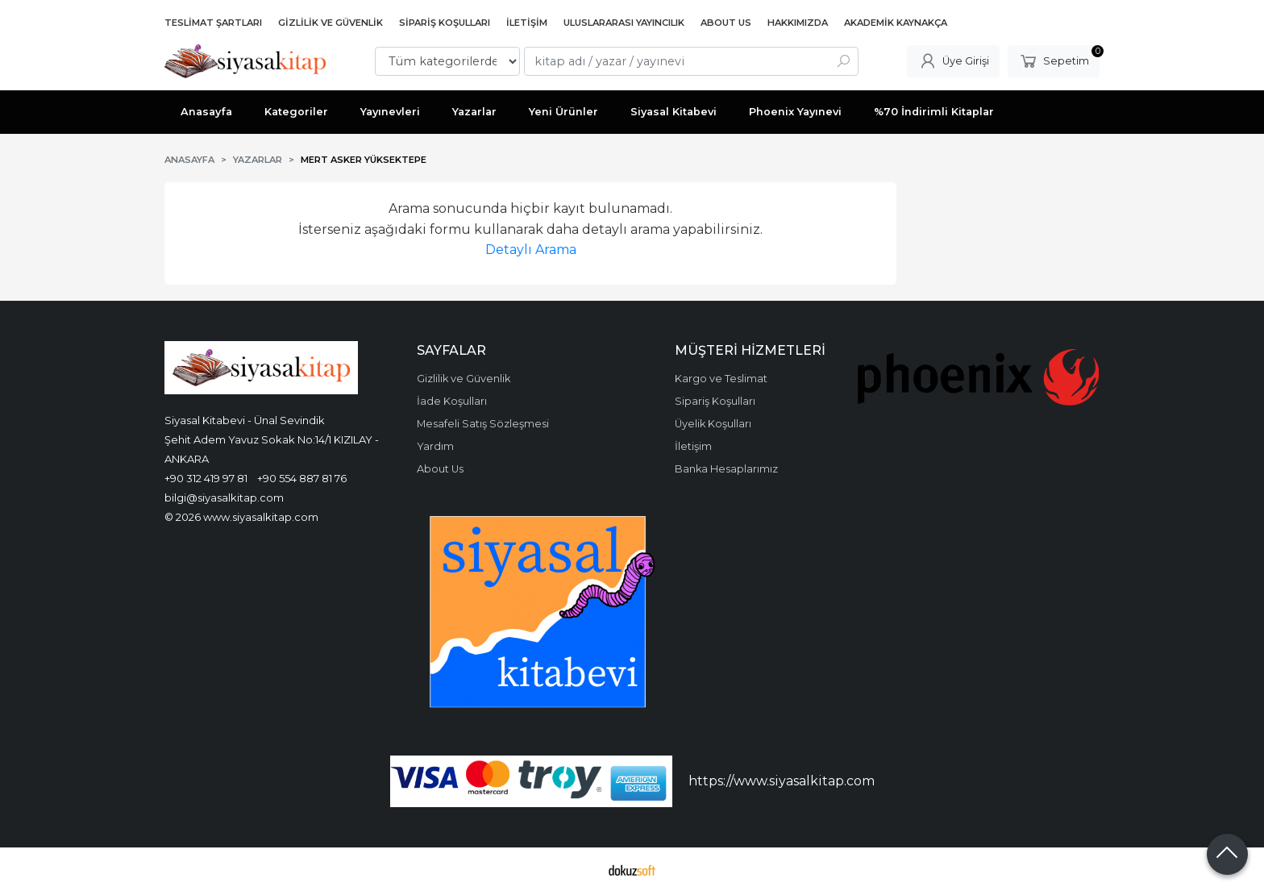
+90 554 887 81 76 (302, 478)
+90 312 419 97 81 (205, 478)
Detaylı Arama (530, 249)
